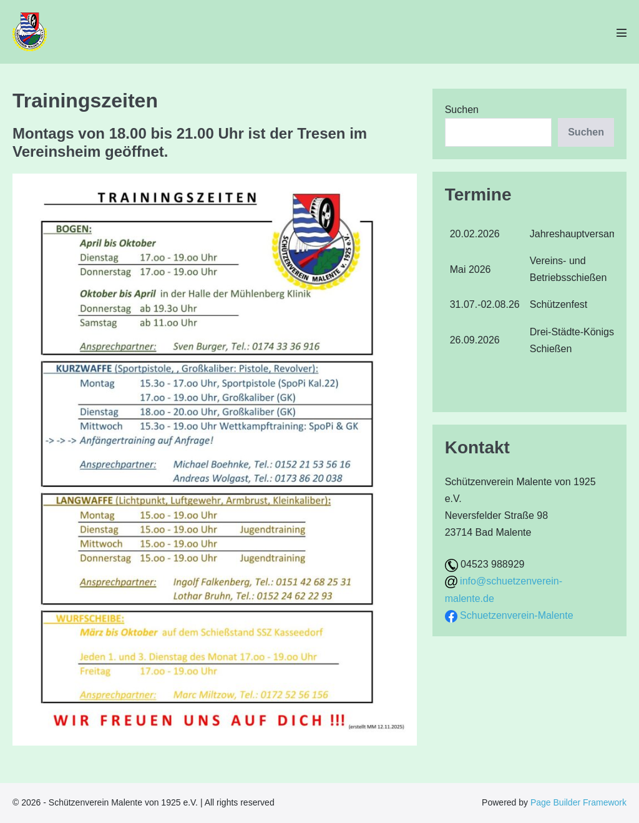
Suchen (462, 109)
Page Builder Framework (578, 802)
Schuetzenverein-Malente (516, 615)
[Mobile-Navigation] (622, 32)
